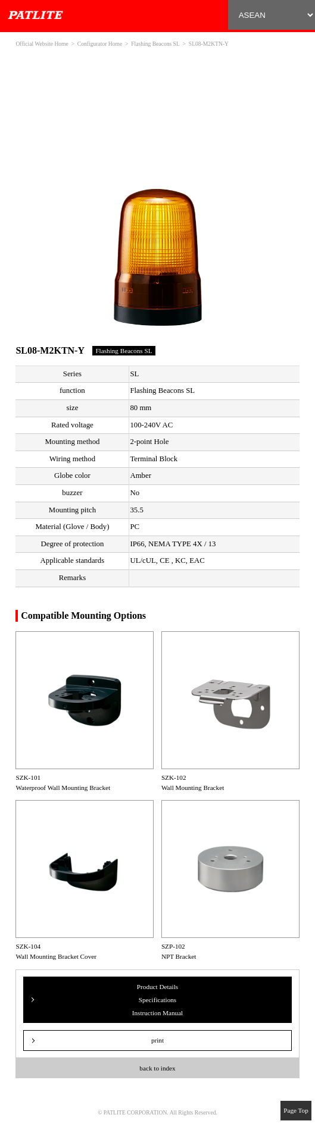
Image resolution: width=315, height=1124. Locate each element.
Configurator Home (99, 43)
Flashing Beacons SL (155, 43)
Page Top (295, 1110)
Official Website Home (41, 43)
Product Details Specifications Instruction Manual (157, 1000)
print (157, 1040)
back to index (157, 1068)
